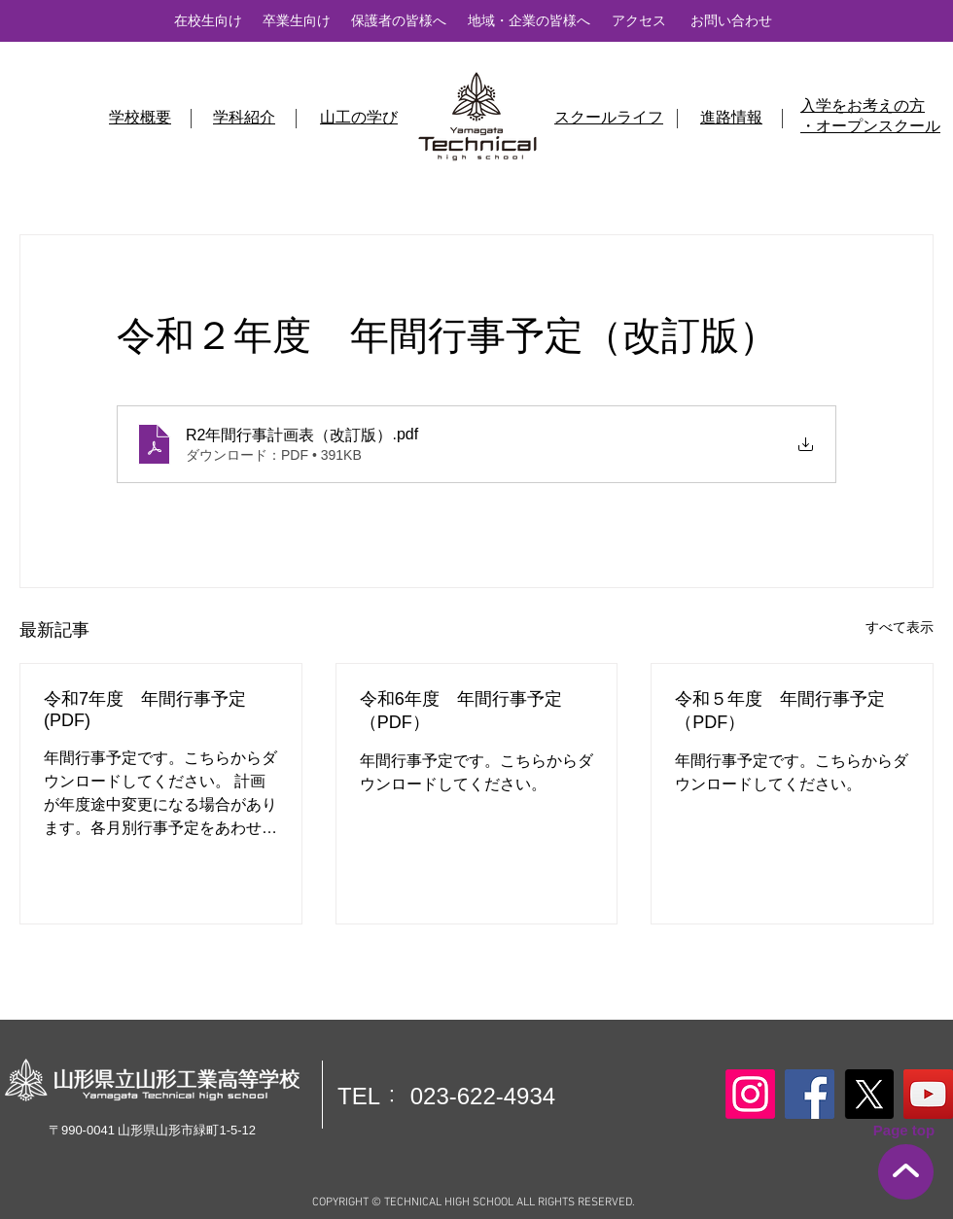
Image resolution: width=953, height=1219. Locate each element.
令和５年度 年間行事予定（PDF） (780, 710)
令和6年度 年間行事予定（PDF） (461, 710)
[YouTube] (928, 1094)
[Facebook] (809, 1094)
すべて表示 (899, 627)
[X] (869, 1094)
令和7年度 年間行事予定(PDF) (145, 709)
